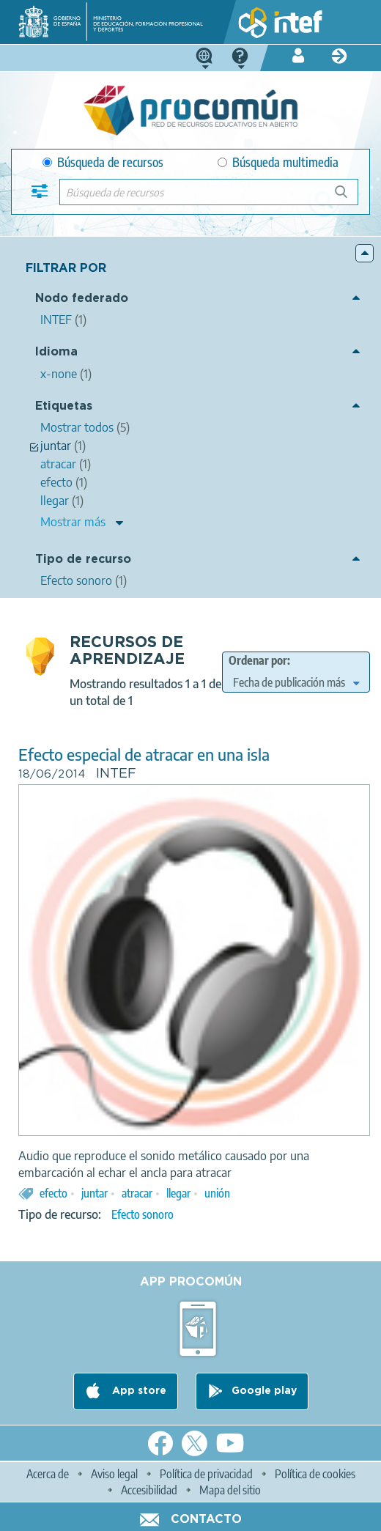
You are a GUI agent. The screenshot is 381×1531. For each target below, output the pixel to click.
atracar (137, 1193)
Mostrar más (73, 521)
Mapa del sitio (230, 1490)
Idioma (56, 352)
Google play (264, 1391)
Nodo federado (81, 298)
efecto (53, 1193)
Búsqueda (349, 197)
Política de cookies (315, 1474)
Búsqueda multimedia (278, 162)
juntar (94, 1193)
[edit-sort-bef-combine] (296, 682)
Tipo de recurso (83, 559)
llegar (178, 1193)
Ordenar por (258, 660)
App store (137, 1391)
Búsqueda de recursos (102, 162)
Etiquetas (63, 406)
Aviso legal (114, 1474)
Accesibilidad (149, 1490)
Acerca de (47, 1474)
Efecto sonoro (142, 1214)
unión (217, 1193)
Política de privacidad (206, 1474)
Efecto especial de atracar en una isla (144, 754)
